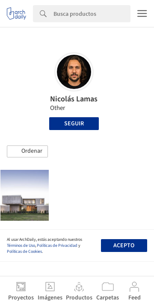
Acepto (123, 245)
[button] (27, 151)
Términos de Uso (21, 246)
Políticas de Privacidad (57, 246)
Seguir (74, 123)
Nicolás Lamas (74, 99)
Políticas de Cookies (24, 252)
